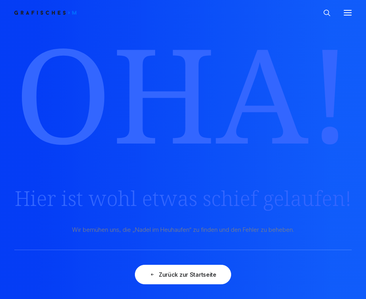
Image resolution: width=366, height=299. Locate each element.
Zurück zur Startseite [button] (183, 274)
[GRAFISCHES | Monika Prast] (74, 13)
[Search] (323, 12)
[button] (347, 12)
